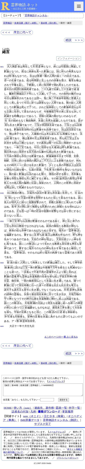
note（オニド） (32, 418)
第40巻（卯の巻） (49, 23)
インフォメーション (68, 58)
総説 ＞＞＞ (74, 40)
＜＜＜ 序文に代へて (16, 32)
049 (2, 193)
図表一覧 (61, 409)
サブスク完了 (42, 426)
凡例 (33, 413)
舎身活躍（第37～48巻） (26, 23)
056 (2, 221)
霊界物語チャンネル (36, 15)
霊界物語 (7, 23)
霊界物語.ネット (24, 5)
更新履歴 (67, 413)
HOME (8, 409)
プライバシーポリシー (67, 460)
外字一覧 (74, 409)
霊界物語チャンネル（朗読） (61, 422)
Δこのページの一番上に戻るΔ (61, 336)
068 (2, 262)
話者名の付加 (20, 413)
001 (2, 66)
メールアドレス (56, 381)
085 (2, 326)
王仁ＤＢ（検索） (55, 418)
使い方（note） (23, 409)
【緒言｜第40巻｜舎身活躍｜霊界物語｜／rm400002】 (43, 390)
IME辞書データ (29, 422)
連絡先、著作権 (44, 409)
